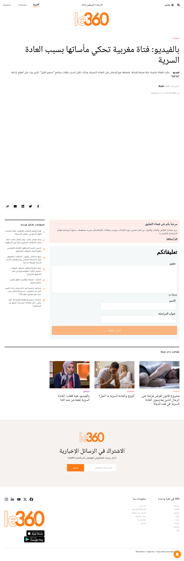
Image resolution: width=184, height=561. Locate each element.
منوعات (176, 38)
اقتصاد (176, 509)
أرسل (75, 468)
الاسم (172, 300)
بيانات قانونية (141, 516)
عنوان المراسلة (167, 313)
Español (7, 5)
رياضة (177, 523)
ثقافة (177, 516)
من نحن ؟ (142, 506)
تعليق (173, 263)
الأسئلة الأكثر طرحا (139, 509)
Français (22, 5)
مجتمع (176, 513)
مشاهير (176, 527)
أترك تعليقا (114, 330)
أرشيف (143, 523)
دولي (177, 530)
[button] (177, 554)
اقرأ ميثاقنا (171, 239)
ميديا (177, 520)
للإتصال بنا (142, 520)
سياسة (176, 506)
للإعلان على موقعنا (138, 513)
